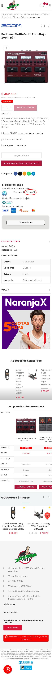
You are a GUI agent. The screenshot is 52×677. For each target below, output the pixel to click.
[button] (4, 66)
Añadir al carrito (25, 107)
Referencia (6, 250)
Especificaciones (10, 241)
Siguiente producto (48, 25)
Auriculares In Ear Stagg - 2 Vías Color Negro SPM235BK (46, 377)
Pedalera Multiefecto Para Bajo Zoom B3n (26, 439)
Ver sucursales (36, 133)
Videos (5, 289)
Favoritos (21, 145)
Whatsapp (28, 174)
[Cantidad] (6, 108)
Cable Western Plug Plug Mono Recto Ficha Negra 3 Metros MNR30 (20, 382)
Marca (4, 246)
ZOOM (12, 246)
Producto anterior (42, 25)
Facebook (15, 174)
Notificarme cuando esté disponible (21, 163)
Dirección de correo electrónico (24, 174)
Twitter (20, 174)
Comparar (8, 145)
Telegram (33, 174)
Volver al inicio (45, 25)
